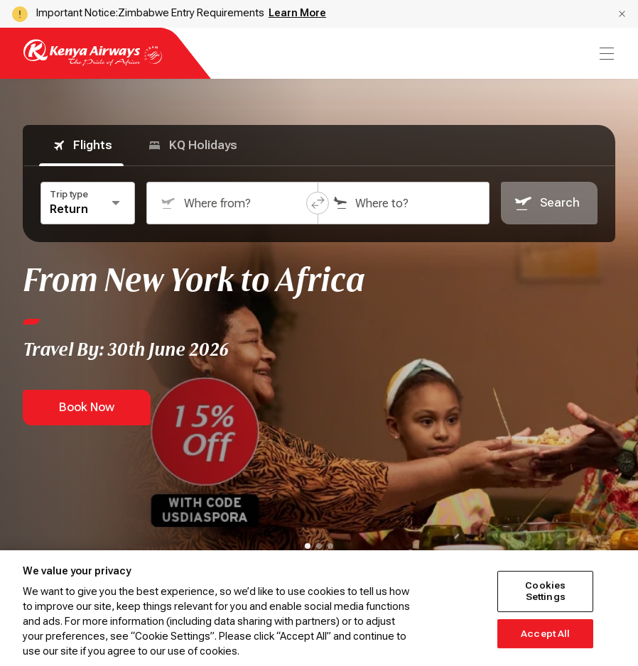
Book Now (86, 407)
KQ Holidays (191, 145)
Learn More (297, 12)
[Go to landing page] (92, 62)
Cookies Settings (545, 591)
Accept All (545, 633)
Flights (81, 145)
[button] (622, 14)
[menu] (605, 53)
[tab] (307, 546)
